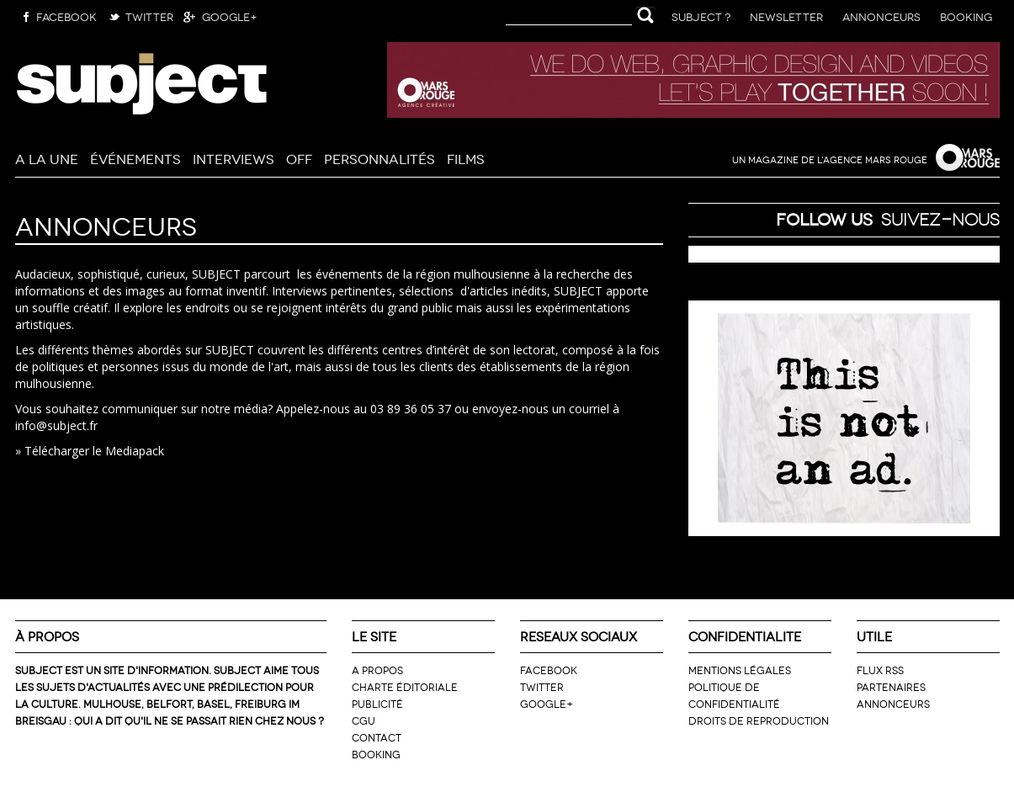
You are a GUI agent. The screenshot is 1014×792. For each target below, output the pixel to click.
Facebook (56, 16)
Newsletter (786, 16)
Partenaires (891, 686)
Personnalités (379, 158)
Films (466, 158)
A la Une (46, 158)
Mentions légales (739, 669)
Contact (376, 737)
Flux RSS (880, 669)
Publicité (377, 703)
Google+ (219, 16)
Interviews (233, 158)
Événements (135, 158)
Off (299, 158)
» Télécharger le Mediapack (89, 451)
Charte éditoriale (405, 686)
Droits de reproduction (758, 720)
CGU (363, 720)
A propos (377, 669)
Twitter (138, 16)
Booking (966, 16)
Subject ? (701, 16)
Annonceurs (881, 16)
